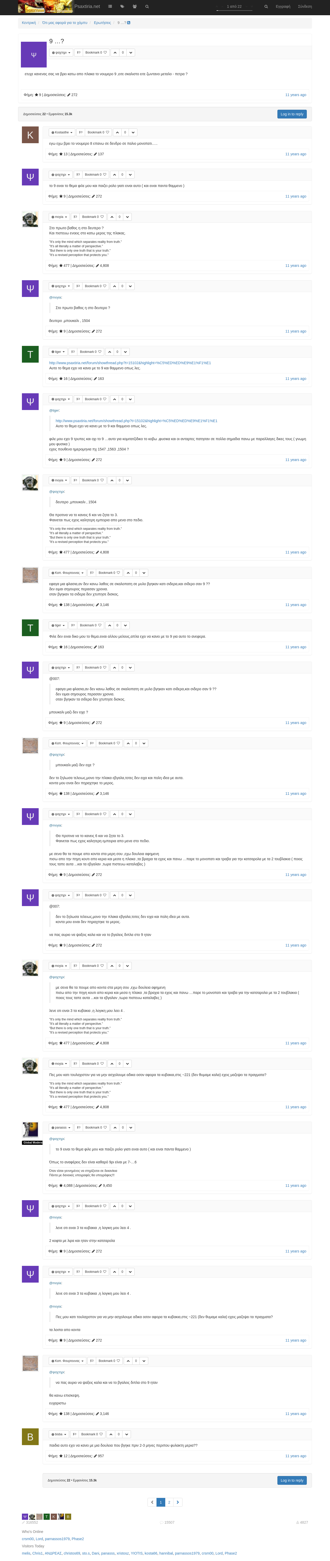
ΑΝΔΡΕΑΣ (53, 1553)
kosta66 (151, 1553)
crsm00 (28, 1539)
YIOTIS (137, 1553)
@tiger (54, 410)
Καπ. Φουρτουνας (67, 573)
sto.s (86, 1553)
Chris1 (37, 1553)
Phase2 (78, 1539)
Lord (39, 1539)
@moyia (55, 297)
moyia (59, 217)
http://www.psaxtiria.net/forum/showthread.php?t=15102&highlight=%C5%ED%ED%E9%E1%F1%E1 (130, 363)
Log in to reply (292, 114)
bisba (59, 1434)
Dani (95, 1553)
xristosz (123, 1553)
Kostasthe (62, 132)
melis (26, 1553)
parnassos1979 (57, 1539)
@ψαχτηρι (56, 491)
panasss (61, 1127)
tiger (58, 352)
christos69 (72, 1553)
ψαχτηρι (61, 52)
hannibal (166, 1553)
